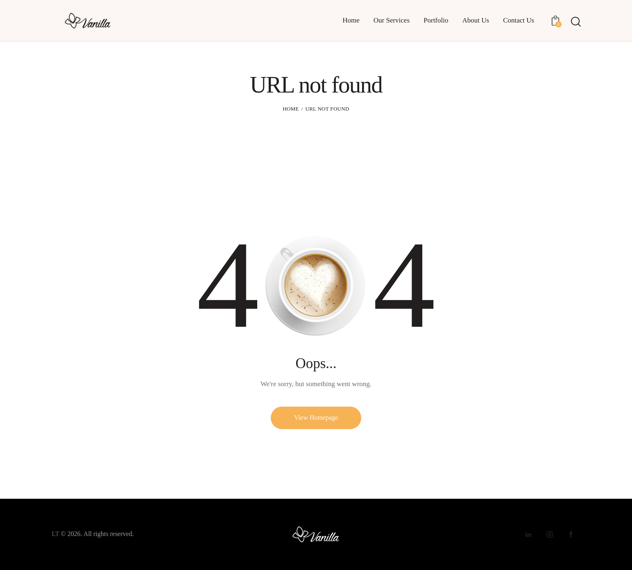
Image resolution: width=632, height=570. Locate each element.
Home (291, 109)
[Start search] (575, 22)
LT (55, 533)
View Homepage (316, 417)
